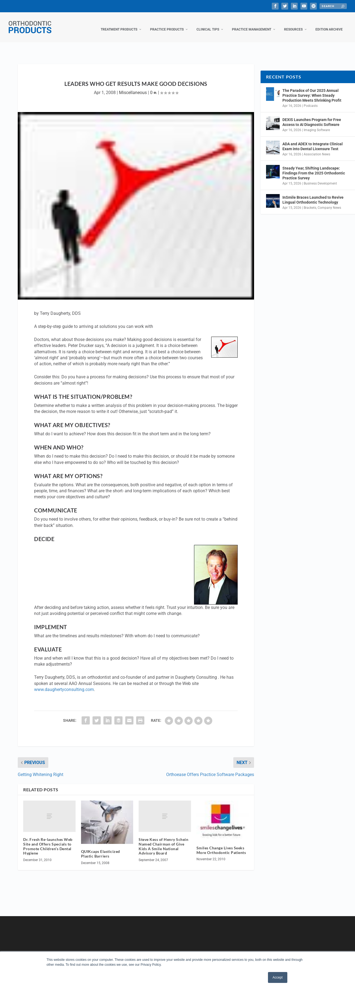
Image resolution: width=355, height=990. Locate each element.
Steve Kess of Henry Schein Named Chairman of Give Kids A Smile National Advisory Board (163, 841)
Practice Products (167, 24)
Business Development (320, 178)
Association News (317, 148)
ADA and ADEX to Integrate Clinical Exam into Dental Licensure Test (312, 141)
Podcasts (311, 100)
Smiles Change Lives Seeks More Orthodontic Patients (221, 844)
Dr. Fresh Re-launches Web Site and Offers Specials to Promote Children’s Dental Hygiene (48, 841)
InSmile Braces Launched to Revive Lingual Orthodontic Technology (313, 194)
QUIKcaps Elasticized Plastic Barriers (100, 848)
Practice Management (251, 24)
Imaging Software (317, 124)
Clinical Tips (207, 24)
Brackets (310, 202)
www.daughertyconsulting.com (64, 684)
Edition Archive (329, 24)
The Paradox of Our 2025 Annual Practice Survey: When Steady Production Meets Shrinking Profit (311, 90)
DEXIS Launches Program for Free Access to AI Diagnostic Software (311, 116)
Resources (293, 24)
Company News (329, 202)
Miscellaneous (133, 87)
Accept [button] (278, 977)
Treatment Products (119, 24)
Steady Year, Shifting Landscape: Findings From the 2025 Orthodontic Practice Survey (313, 168)
